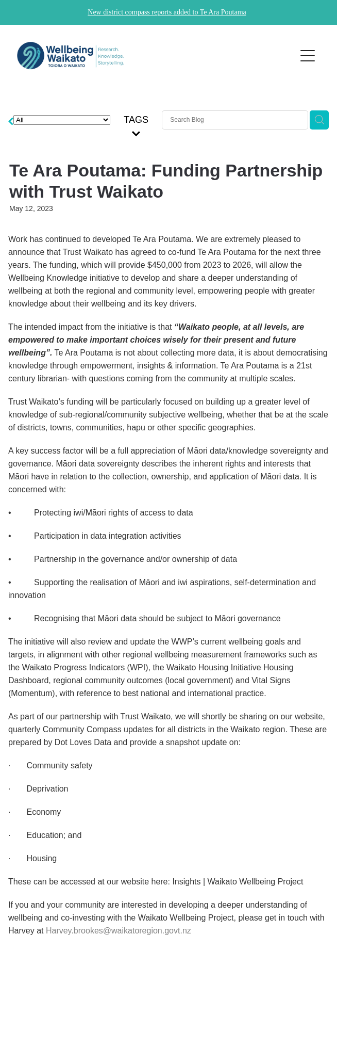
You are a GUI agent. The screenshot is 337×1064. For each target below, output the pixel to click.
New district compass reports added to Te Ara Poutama (167, 12)
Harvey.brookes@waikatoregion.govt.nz (118, 930)
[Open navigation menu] (307, 55)
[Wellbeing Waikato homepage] (151, 56)
